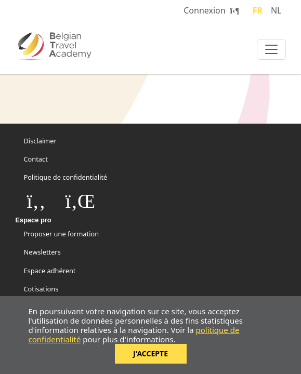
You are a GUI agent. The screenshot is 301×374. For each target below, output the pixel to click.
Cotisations (41, 288)
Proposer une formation (61, 233)
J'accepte (150, 353)
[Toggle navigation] (271, 49)
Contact (36, 159)
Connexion (212, 10)
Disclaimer (40, 140)
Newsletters (42, 252)
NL (276, 10)
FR (258, 10)
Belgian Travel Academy (78, 46)
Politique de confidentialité (66, 177)
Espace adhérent (50, 270)
